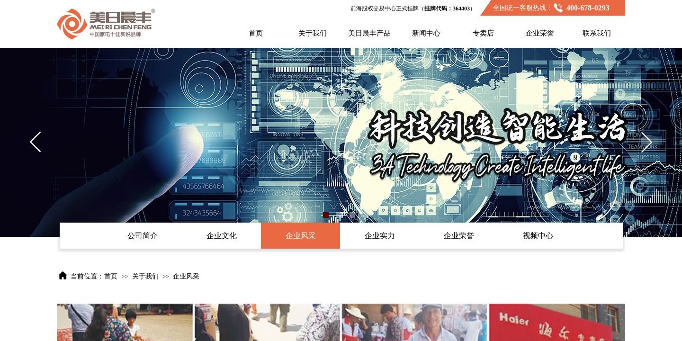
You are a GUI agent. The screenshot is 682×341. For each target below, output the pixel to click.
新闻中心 (426, 33)
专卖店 (483, 33)
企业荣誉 (540, 33)
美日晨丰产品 (369, 33)
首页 (256, 33)
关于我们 (312, 33)
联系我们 (597, 33)
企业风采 (186, 276)
